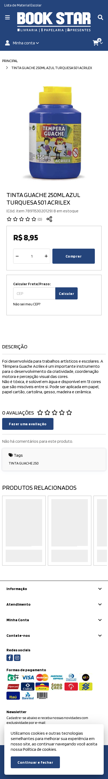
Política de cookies (39, 749)
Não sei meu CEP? (26, 304)
